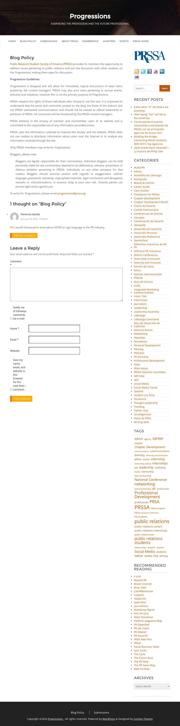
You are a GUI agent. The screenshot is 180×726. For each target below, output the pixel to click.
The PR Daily (141, 661)
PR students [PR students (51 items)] (140, 517)
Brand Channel (143, 584)
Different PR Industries (147, 251)
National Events (143, 330)
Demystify (140, 225)
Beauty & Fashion (144, 183)
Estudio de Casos (144, 266)
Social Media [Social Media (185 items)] (144, 551)
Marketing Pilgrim (144, 609)
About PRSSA (70, 41)
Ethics (137, 270)
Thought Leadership (146, 403)
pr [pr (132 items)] (154, 488)
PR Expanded (141, 624)
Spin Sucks (140, 650)
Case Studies (141, 190)
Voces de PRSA (142, 418)
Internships (140, 300)
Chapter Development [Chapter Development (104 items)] (149, 446)
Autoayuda (140, 179)
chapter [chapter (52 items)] (138, 443)
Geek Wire (140, 602)
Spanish (138, 391)
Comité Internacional (146, 209)
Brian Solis (140, 587)
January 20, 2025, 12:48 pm (34, 218)
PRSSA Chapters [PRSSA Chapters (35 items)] (158, 508)
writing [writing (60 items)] (163, 556)
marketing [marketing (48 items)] (160, 468)
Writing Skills (141, 422)
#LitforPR (139, 167)
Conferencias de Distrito (148, 213)
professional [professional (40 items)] (163, 489)
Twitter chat (141, 410)
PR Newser (140, 632)
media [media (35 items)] (137, 472)
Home (12, 41)
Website (15, 350)
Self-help (139, 376)
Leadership (140, 307)
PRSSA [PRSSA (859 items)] (141, 507)
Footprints (140, 598)
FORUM (138, 278)
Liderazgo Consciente (146, 319)
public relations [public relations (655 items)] (151, 521)
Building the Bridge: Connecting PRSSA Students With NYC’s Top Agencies (150, 140)
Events (124, 41)
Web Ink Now (141, 669)
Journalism (140, 304)
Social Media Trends (146, 387)
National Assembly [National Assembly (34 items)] (142, 476)
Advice (138, 171)
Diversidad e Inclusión (147, 258)
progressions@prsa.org (71, 193)
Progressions (56, 719)
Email (14, 339)
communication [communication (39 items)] (141, 451)
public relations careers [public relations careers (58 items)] (148, 526)
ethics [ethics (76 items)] (138, 459)
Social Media (141, 383)
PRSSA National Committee (150, 372)
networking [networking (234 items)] (144, 484)
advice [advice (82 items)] (138, 438)
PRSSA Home (141, 41)
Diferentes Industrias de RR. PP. (150, 246)
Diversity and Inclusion (147, 262)
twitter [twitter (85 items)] (138, 556)
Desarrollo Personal (145, 232)
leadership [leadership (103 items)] (146, 467)
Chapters (109, 41)
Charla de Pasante (144, 206)
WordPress (108, 719)
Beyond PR (140, 580)
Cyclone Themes (143, 719)
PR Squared (141, 635)
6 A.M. (137, 576)
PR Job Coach (141, 628)
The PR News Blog (144, 665)
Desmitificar (141, 240)
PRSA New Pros (143, 639)
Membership (90, 41)
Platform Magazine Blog (148, 620)
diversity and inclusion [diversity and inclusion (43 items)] (157, 455)
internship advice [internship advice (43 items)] (142, 464)
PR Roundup (141, 356)
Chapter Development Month (151, 202)
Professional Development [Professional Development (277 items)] (147, 495)
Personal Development (147, 345)
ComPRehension (143, 591)
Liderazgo (139, 315)
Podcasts (139, 353)
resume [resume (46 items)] (160, 547)
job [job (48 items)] (136, 468)
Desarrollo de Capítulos (148, 229)
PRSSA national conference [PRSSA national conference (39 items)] (146, 513)
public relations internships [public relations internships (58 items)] (150, 530)
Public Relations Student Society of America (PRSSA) (41, 64)
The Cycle (139, 654)
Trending (139, 406)
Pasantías (139, 337)
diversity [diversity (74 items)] (139, 455)
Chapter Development (147, 198)
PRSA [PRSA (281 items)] (154, 502)
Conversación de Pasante (148, 221)
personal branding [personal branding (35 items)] (142, 489)
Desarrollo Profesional (147, 236)
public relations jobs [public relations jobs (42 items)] (144, 535)
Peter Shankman (143, 617)
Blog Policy (28, 41)
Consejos (139, 217)
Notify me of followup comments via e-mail (19, 313)
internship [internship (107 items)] (158, 459)
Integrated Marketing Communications (146, 291)
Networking (140, 333)
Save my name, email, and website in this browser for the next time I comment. (19, 374)
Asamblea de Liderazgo (147, 175)
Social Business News (146, 646)
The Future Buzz (143, 657)
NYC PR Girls (141, 613)
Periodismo (140, 341)
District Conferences (146, 255)
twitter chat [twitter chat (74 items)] (151, 556)
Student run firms (144, 395)
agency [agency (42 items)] (147, 439)
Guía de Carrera (143, 281)
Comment (15, 263)
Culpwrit (139, 595)
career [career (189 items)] (158, 438)
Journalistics (141, 606)
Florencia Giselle (30, 214)
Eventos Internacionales (148, 274)
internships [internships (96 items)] (160, 463)
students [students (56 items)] (161, 552)
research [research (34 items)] (151, 548)
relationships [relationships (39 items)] (140, 547)
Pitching (138, 349)
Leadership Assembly (146, 311)
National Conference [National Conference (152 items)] (150, 479)
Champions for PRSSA (146, 194)
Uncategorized (142, 414)
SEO (136, 379)
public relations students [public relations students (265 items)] (148, 540)
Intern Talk (140, 296)
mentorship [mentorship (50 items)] (147, 472)
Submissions (48, 41)
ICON (137, 285)
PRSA (137, 364)
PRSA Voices (141, 368)
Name (14, 328)
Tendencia (140, 399)
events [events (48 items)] (146, 459)
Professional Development (149, 360)
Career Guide (142, 186)
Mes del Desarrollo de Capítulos (147, 325)
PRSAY (137, 643)
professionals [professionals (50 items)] (141, 502)
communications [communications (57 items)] (159, 451)
